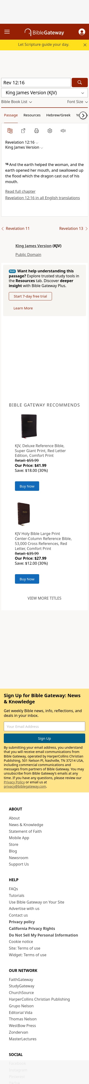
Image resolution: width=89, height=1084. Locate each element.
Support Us (19, 864)
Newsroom (18, 857)
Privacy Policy (14, 782)
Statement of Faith (25, 831)
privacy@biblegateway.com (25, 786)
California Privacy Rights (32, 928)
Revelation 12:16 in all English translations (42, 197)
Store (14, 844)
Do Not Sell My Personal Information (43, 935)
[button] (82, 31)
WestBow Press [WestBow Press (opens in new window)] (22, 1025)
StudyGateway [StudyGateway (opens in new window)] (21, 986)
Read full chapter (20, 191)
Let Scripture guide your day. (43, 44)
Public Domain (28, 254)
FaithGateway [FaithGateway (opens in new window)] (21, 979)
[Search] (80, 82)
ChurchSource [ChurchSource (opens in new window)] (21, 992)
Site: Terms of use (24, 948)
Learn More (23, 308)
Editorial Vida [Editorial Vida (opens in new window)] (21, 1012)
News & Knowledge (26, 824)
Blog (13, 851)
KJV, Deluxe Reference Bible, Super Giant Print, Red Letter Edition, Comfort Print (40, 450)
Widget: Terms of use (28, 954)
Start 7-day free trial (30, 296)
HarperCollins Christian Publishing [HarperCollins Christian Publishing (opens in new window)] (39, 999)
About (14, 818)
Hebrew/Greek (58, 115)
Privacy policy (22, 921)
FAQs (13, 888)
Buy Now (27, 486)
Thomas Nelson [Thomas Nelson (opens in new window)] (23, 1019)
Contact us (18, 915)
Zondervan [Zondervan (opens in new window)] (18, 1032)
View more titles (44, 598)
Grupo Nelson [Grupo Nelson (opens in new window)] (21, 1005)
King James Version (33, 245)
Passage (11, 115)
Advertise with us (24, 908)
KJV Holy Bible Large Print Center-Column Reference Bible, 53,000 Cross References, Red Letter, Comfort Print (43, 541)
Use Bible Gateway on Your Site (36, 902)
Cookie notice (21, 941)
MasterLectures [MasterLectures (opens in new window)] (23, 1038)
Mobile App (19, 837)
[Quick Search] (36, 82)
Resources (32, 115)
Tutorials (16, 895)
